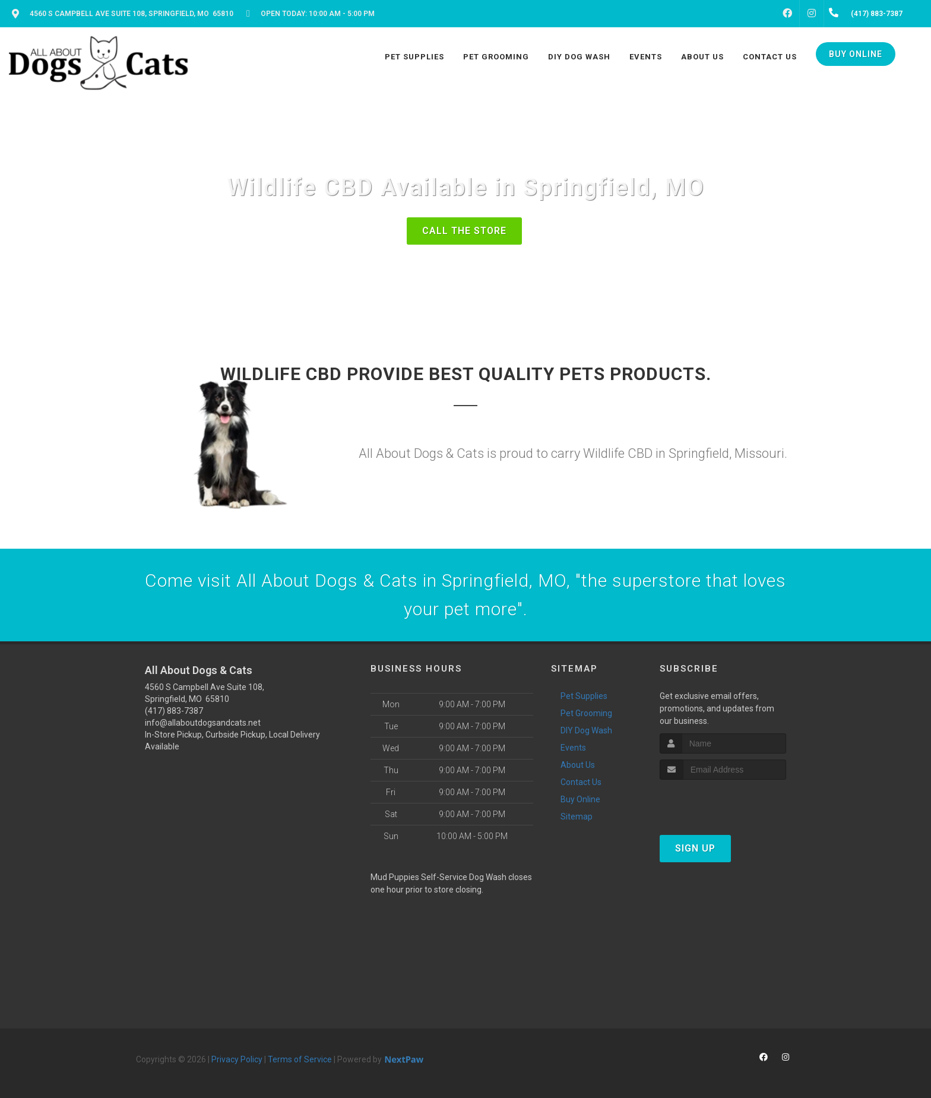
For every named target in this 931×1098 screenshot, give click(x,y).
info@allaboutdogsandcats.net (203, 722)
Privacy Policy (236, 1059)
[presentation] (723, 802)
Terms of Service (300, 1059)
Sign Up (695, 848)
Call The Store (464, 230)
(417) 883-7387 (174, 711)
